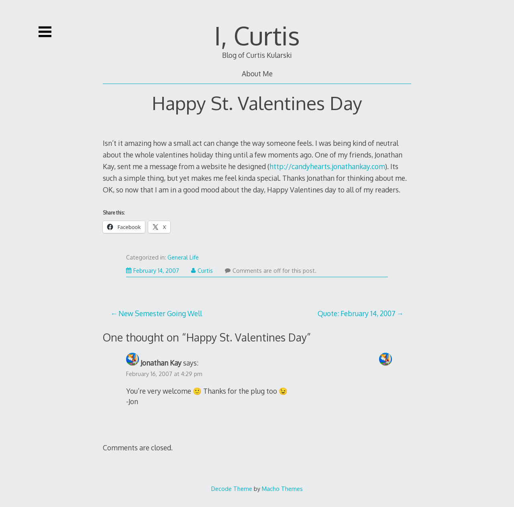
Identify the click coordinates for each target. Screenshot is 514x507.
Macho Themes (282, 488)
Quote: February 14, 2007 (357, 313)
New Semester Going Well (160, 313)
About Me (257, 73)
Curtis (202, 270)
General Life (183, 257)
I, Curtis (257, 35)
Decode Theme (231, 488)
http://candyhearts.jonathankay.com (327, 166)
